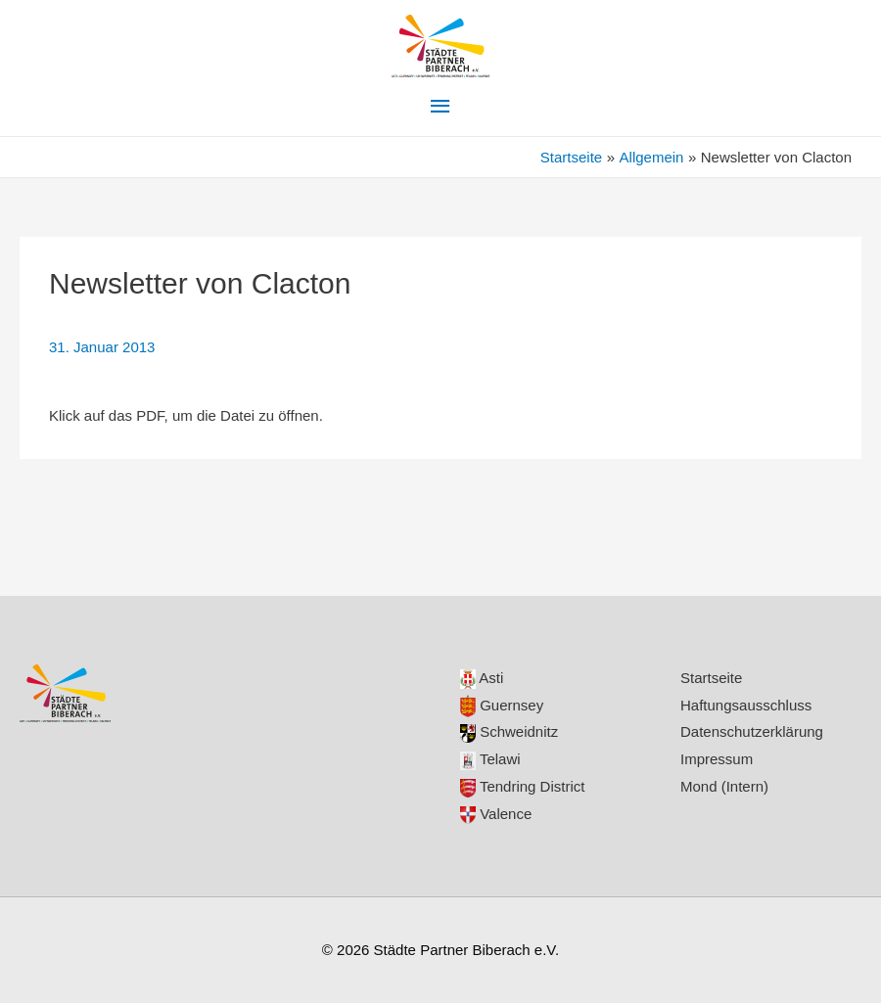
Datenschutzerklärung (751, 731)
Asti (481, 677)
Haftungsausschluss (745, 705)
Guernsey (501, 705)
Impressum (716, 759)
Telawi (490, 759)
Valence (496, 813)
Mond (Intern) (724, 786)
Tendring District (522, 786)
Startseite (711, 677)
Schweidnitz (509, 731)
